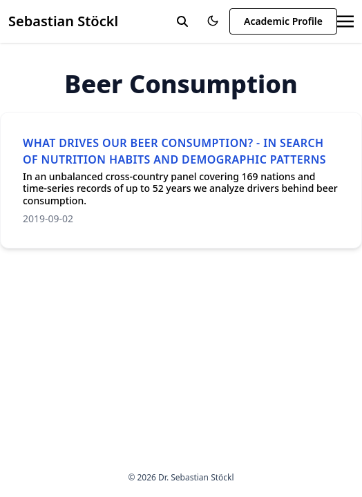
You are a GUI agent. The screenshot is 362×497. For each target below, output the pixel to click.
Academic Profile (283, 21)
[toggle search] (182, 21)
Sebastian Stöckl (63, 21)
